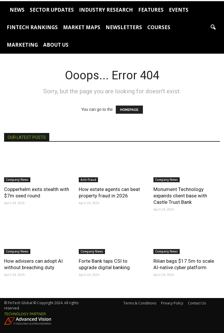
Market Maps (81, 27)
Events (178, 9)
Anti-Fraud (88, 180)
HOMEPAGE (129, 109)
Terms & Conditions (139, 303)
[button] (213, 27)
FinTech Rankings (32, 27)
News (17, 9)
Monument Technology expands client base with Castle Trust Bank (180, 195)
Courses (158, 27)
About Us (56, 44)
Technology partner (25, 314)
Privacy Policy (172, 303)
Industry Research (106, 9)
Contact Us (197, 303)
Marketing (22, 44)
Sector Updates (52, 9)
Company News (17, 180)
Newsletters (124, 27)
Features (151, 9)
